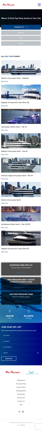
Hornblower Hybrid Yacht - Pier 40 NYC (15, 224)
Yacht (21, 43)
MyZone (23, 425)
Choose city (19, 27)
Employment (21, 380)
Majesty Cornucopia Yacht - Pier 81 (14, 151)
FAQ (21, 405)
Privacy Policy (21, 387)
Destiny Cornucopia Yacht (11, 200)
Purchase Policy (21, 384)
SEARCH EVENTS (20, 287)
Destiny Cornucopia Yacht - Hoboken (15, 78)
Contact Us (20, 272)
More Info (4, 81)
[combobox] (21, 353)
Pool (21, 38)
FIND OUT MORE (19, 302)
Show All (21, 32)
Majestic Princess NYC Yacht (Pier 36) (15, 103)
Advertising (21, 394)
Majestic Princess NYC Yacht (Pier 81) (15, 249)
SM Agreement (21, 391)
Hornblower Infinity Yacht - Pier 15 (14, 127)
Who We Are (21, 398)
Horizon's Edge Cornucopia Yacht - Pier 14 (17, 176)
